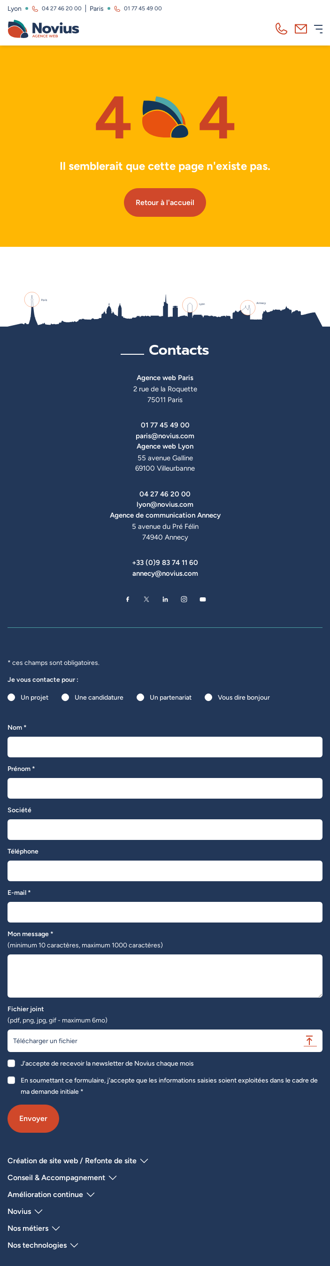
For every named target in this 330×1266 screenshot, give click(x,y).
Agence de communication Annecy (165, 515)
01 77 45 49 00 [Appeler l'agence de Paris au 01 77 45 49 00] (143, 8)
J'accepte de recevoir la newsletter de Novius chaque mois (107, 1063)
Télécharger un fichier (165, 1040)
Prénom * (21, 768)
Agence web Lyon (165, 446)
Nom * (17, 727)
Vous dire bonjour (244, 697)
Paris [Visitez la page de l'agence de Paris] (97, 8)
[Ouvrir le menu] (318, 29)
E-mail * (19, 892)
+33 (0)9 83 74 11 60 (165, 562)
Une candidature (99, 697)
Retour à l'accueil (165, 202)
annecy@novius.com (165, 573)
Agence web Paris (165, 377)
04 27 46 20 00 (165, 494)
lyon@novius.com (165, 504)
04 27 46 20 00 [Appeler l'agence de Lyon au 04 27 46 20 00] (62, 8)
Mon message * (85, 939)
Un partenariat (171, 697)
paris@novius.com (165, 436)
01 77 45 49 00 (165, 425)
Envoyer (33, 1118)
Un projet (34, 697)
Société (19, 810)
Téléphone (23, 851)
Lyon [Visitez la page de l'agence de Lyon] (15, 8)
